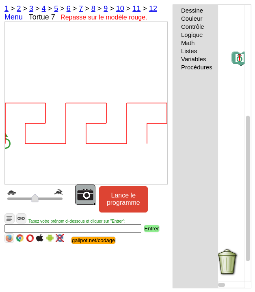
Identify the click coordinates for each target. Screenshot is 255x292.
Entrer (152, 228)
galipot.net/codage (93, 240)
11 (136, 8)
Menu (13, 17)
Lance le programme (123, 199)
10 (120, 8)
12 (153, 8)
